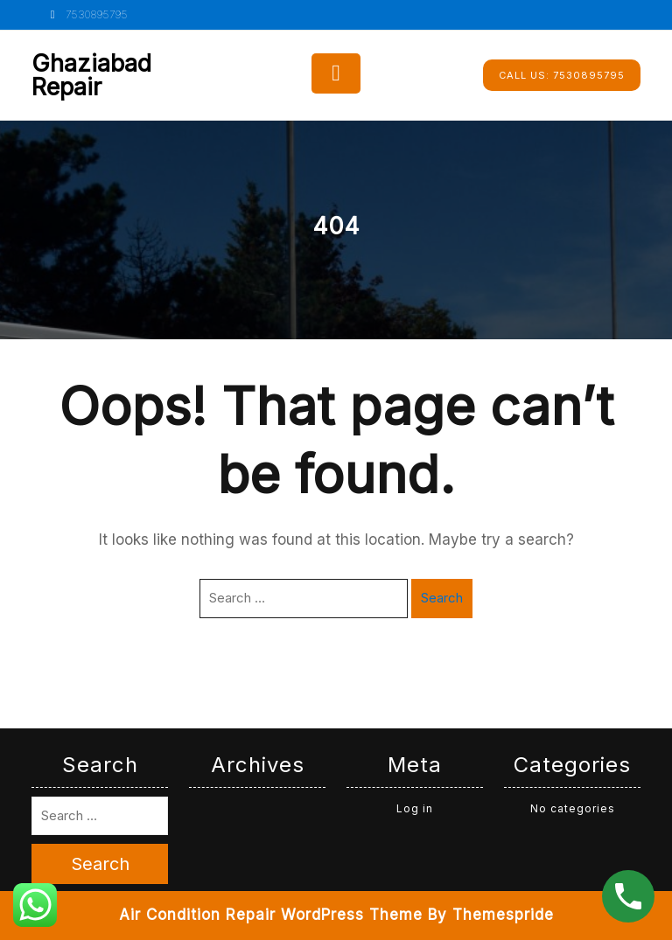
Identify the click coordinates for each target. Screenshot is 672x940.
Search (442, 597)
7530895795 (87, 14)
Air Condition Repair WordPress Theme (271, 914)
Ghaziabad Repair (91, 75)
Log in (414, 808)
